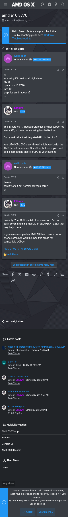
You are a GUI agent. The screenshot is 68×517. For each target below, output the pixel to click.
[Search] (62, 4)
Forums (6, 437)
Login (5, 467)
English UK (8, 483)
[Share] (57, 70)
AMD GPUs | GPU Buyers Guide (21, 248)
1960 (18, 365)
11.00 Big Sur (15, 413)
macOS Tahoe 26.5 (18, 376)
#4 (63, 215)
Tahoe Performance (18, 391)
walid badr (10, 20)
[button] (5, 4)
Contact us (7, 443)
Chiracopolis (22, 350)
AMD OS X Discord (11, 450)
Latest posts (14, 339)
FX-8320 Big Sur (16, 406)
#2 (63, 122)
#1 (63, 70)
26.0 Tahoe (14, 353)
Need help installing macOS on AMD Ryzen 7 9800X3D (36, 346)
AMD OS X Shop (10, 431)
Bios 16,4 (13, 361)
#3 (63, 177)
